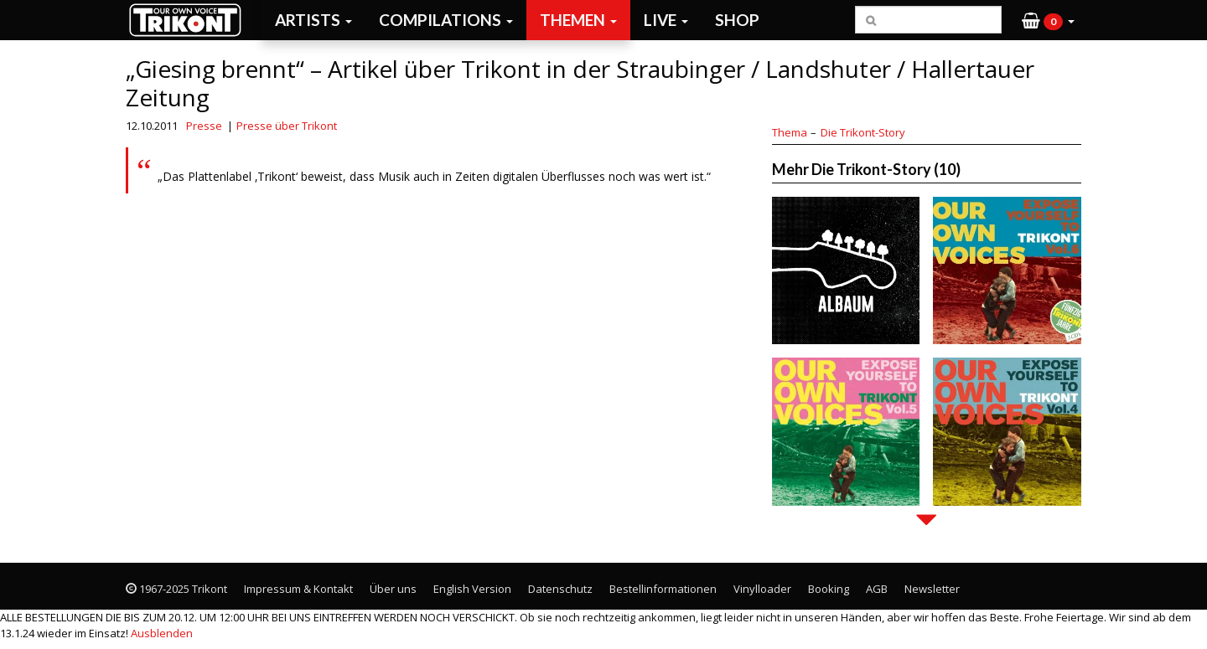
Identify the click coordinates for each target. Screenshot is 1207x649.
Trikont (190, 19)
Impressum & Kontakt (298, 588)
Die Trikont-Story (863, 132)
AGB (877, 588)
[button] (1048, 20)
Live (666, 19)
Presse (204, 125)
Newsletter (932, 588)
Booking (828, 588)
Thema (789, 132)
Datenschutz (560, 588)
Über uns (393, 588)
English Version (472, 588)
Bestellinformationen (663, 588)
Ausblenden (162, 633)
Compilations (446, 19)
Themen (578, 19)
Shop (737, 19)
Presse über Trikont (286, 125)
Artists (313, 19)
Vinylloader (762, 588)
